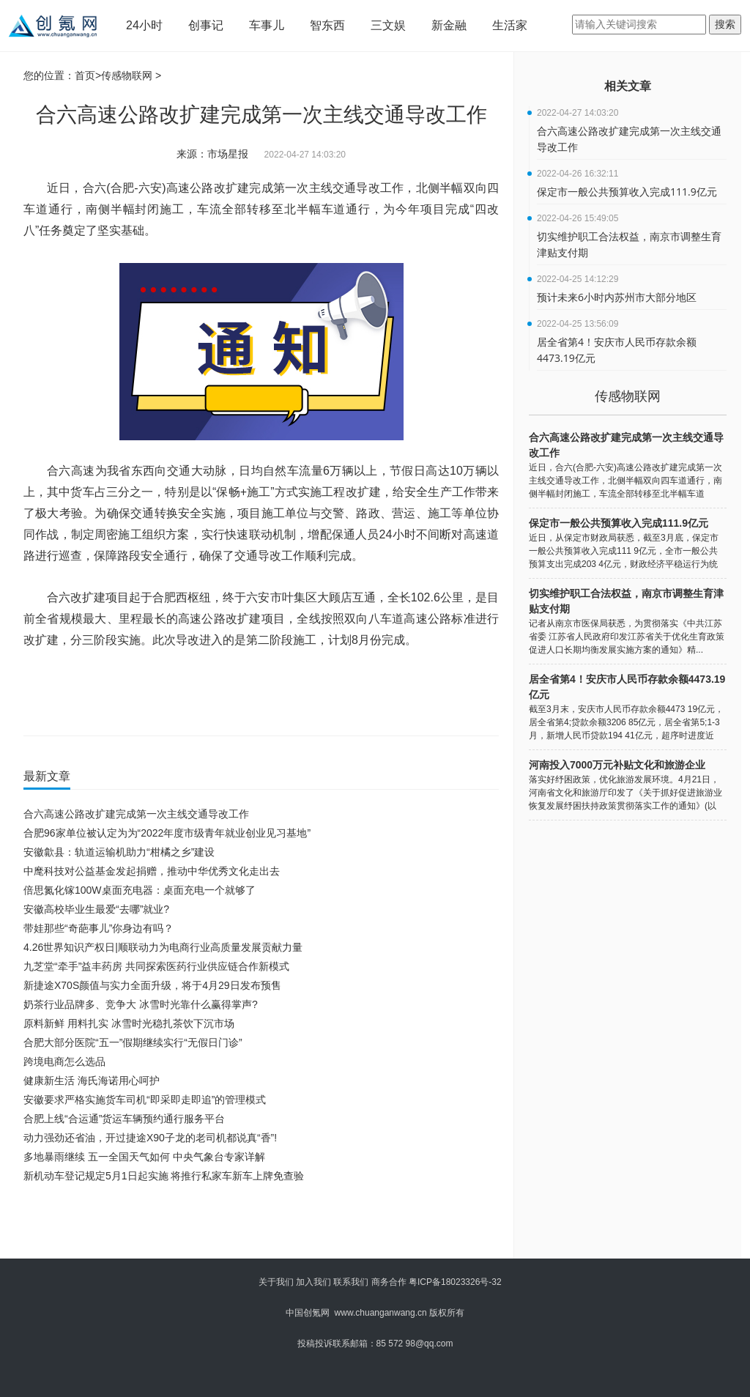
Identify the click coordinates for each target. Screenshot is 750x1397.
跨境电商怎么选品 (64, 1061)
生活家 (509, 25)
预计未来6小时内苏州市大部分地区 (617, 297)
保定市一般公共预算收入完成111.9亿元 (627, 192)
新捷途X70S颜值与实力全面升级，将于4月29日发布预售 (152, 985)
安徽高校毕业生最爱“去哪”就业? (96, 909)
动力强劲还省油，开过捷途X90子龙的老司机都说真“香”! (150, 1138)
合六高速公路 (424, 683)
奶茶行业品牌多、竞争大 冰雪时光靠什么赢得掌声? (140, 1004)
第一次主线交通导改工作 (146, 683)
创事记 (205, 25)
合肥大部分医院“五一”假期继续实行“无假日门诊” (132, 1042)
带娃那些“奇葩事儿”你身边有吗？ (98, 928)
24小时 (144, 25)
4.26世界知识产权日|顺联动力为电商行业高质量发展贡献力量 (162, 947)
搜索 (725, 24)
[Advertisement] (257, 1226)
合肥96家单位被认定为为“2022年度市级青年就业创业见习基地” (167, 833)
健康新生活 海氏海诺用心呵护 (91, 1080)
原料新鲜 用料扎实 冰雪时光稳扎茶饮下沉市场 (128, 1023)
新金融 (449, 25)
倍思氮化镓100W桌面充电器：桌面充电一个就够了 (139, 890)
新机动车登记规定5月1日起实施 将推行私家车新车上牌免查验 (163, 1176)
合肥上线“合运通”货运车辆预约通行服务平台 (124, 1118)
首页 (85, 75)
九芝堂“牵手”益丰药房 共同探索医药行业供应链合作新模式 (156, 966)
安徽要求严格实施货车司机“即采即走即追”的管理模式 (144, 1099)
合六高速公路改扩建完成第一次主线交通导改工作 (296, 683)
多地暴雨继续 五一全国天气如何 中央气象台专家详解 (144, 1157)
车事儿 (266, 25)
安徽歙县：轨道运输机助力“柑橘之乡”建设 (119, 852)
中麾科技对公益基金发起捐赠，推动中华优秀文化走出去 (151, 871)
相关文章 (627, 86)
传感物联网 (126, 75)
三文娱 (388, 25)
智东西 (327, 25)
